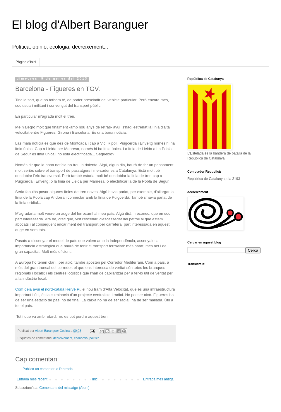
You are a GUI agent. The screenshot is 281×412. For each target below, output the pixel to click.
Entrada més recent (32, 379)
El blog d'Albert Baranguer (80, 24)
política (95, 338)
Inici (95, 379)
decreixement (62, 338)
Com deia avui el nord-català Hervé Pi (47, 289)
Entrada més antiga (158, 379)
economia (81, 338)
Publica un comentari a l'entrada (48, 369)
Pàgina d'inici (26, 62)
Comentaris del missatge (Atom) (64, 388)
